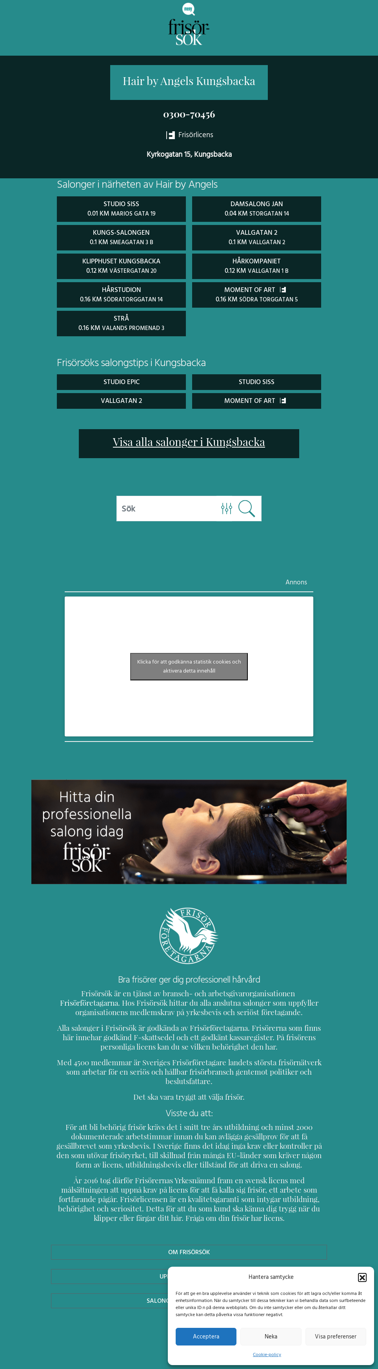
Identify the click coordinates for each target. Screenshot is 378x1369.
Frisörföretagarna (278, 991)
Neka (270, 1336)
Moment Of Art (255, 398)
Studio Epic (121, 379)
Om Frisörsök (189, 1240)
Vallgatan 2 (121, 398)
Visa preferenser (335, 1336)
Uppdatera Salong (189, 1265)
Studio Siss (256, 379)
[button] (362, 1277)
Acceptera (206, 1336)
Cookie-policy (267, 1354)
